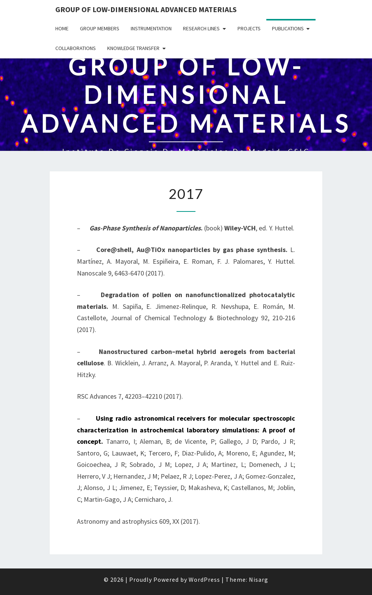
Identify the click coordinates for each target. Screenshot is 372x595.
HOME (62, 28)
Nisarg (258, 579)
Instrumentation (151, 28)
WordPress (204, 579)
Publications (288, 28)
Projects (249, 28)
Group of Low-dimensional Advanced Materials (146, 9)
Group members (99, 28)
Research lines (201, 28)
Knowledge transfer (133, 48)
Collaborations (75, 48)
